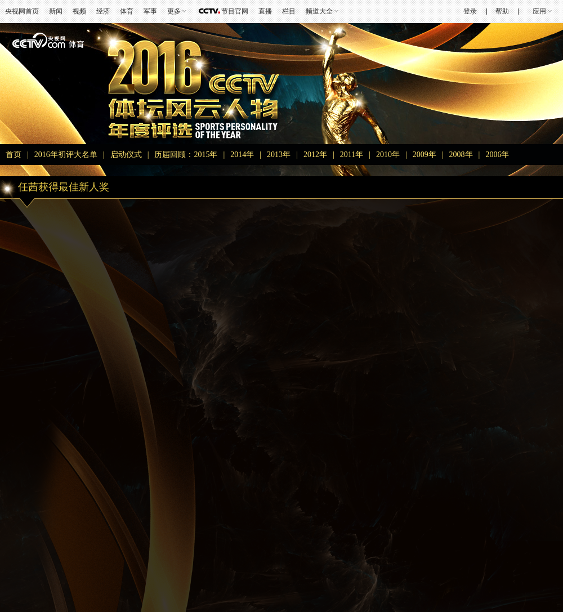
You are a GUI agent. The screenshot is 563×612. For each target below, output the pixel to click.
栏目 (289, 11)
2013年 (279, 154)
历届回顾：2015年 (185, 154)
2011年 (351, 154)
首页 (13, 154)
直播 (265, 11)
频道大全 (319, 11)
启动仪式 (126, 154)
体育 (126, 11)
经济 (103, 11)
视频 (79, 11)
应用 (539, 11)
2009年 (424, 154)
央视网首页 (22, 11)
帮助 (502, 11)
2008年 (461, 154)
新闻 (55, 11)
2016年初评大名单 (65, 154)
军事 (150, 11)
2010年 (388, 154)
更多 (174, 11)
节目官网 (234, 11)
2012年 (315, 154)
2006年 (497, 154)
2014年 (242, 154)
